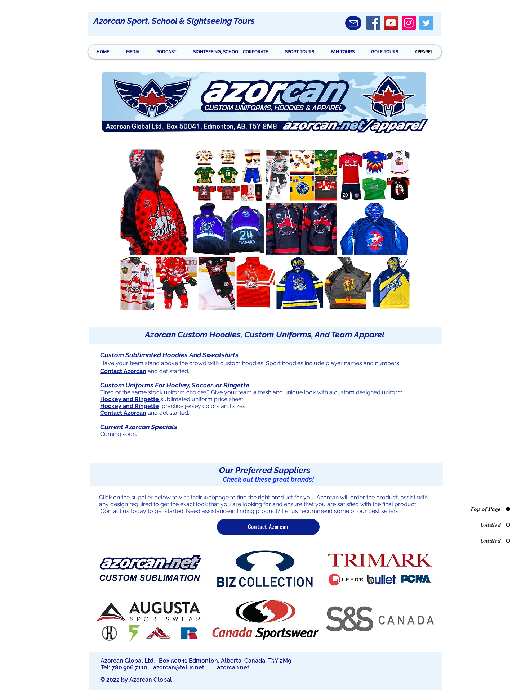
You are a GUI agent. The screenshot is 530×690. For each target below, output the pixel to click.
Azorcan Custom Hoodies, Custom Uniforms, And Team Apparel (264, 334)
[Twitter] (426, 23)
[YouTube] (391, 23)
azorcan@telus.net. (179, 667)
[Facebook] (373, 23)
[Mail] (353, 23)
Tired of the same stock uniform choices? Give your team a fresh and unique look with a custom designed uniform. (252, 392)
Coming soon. (118, 434)
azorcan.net (233, 667)
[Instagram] (409, 23)
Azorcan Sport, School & (140, 21)
